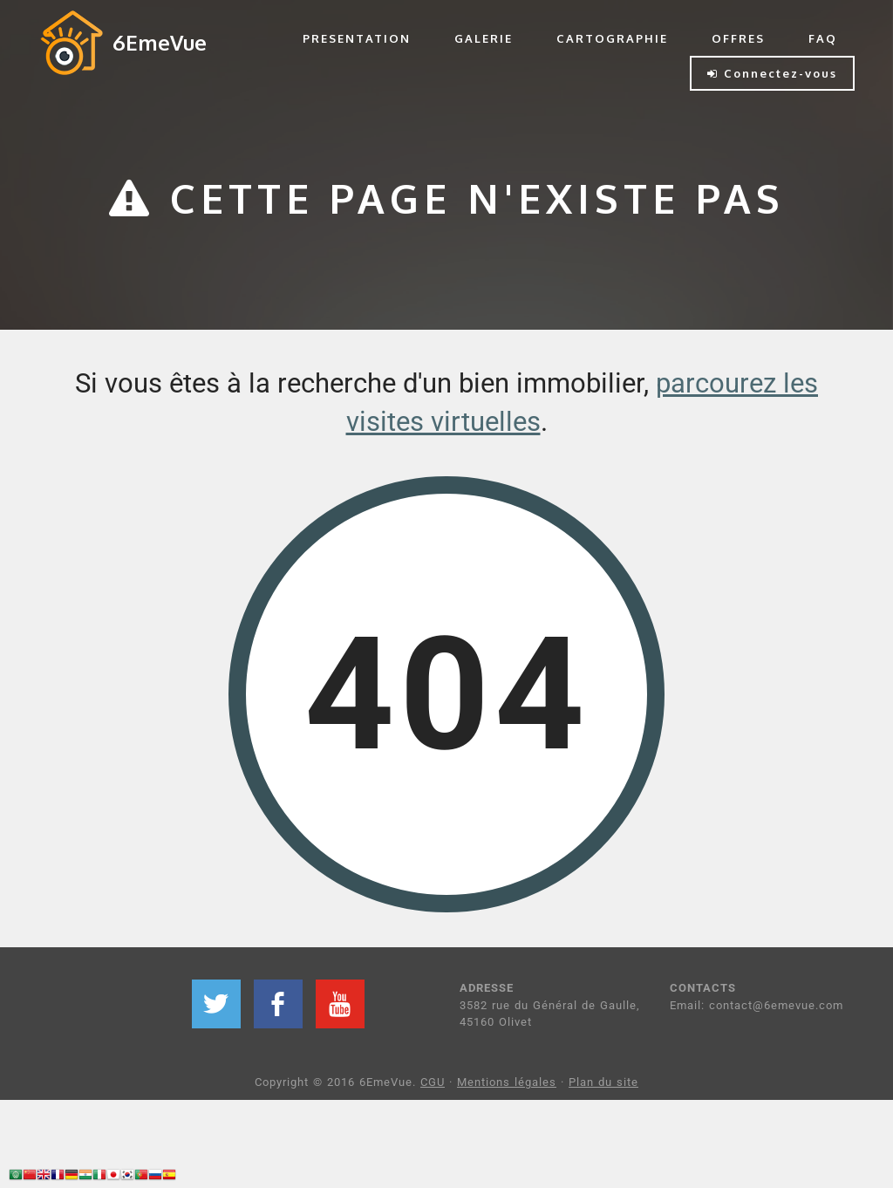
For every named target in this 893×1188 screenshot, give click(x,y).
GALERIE (483, 38)
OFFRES (738, 38)
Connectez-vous (772, 73)
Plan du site (603, 1082)
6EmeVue (159, 42)
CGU (432, 1082)
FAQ (822, 38)
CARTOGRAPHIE (612, 38)
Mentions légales (506, 1082)
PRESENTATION (357, 38)
